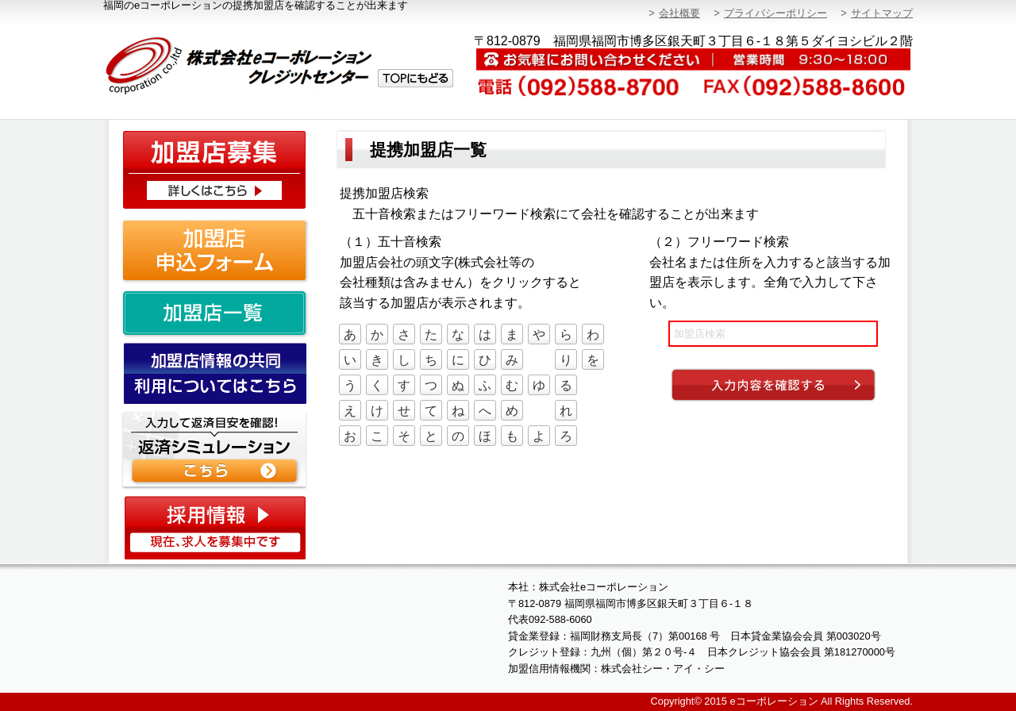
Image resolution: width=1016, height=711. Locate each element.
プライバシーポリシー (775, 13)
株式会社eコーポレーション (279, 66)
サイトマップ (882, 13)
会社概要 (679, 13)
